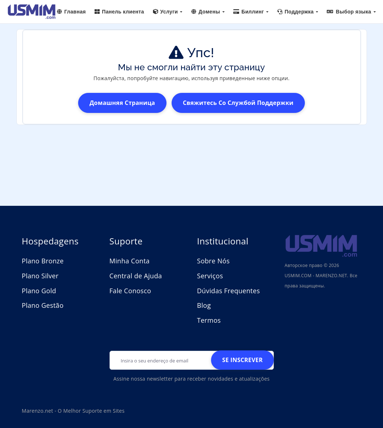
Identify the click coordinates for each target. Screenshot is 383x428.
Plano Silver (40, 275)
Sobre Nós (213, 260)
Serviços (210, 275)
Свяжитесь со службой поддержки (238, 103)
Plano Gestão (43, 305)
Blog (204, 305)
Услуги (168, 12)
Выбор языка (351, 12)
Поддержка (297, 12)
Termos (209, 320)
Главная (71, 12)
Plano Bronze (43, 260)
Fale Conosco (130, 290)
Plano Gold (39, 290)
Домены (208, 12)
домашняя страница (122, 103)
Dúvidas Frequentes (228, 290)
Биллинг (250, 12)
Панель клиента (119, 12)
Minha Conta (130, 260)
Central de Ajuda (136, 275)
